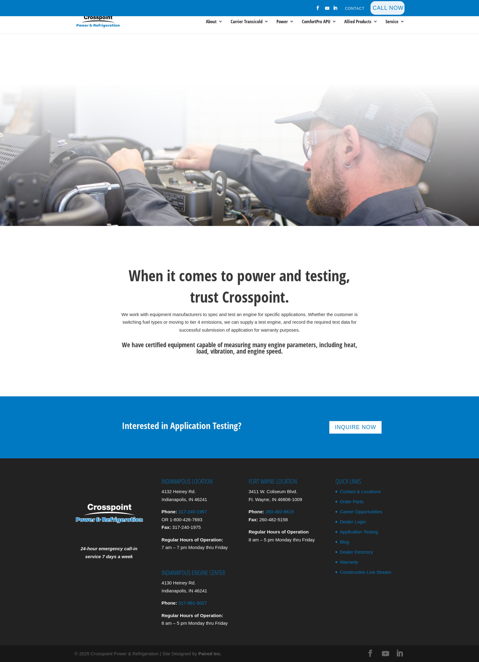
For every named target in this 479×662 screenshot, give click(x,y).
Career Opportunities (361, 511)
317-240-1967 (192, 511)
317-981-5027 (192, 603)
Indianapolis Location (187, 481)
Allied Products (357, 21)
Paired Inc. (209, 653)
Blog (344, 541)
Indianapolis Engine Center (193, 572)
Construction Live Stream (365, 572)
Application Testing (359, 531)
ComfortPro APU (316, 21)
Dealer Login (353, 521)
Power (282, 21)
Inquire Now (355, 427)
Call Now (388, 8)
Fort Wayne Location (273, 481)
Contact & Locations (360, 491)
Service (392, 21)
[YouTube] (327, 10)
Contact (354, 9)
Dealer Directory (356, 552)
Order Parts (352, 501)
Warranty (349, 562)
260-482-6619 (279, 511)
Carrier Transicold (246, 21)
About (211, 21)
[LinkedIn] (335, 10)
